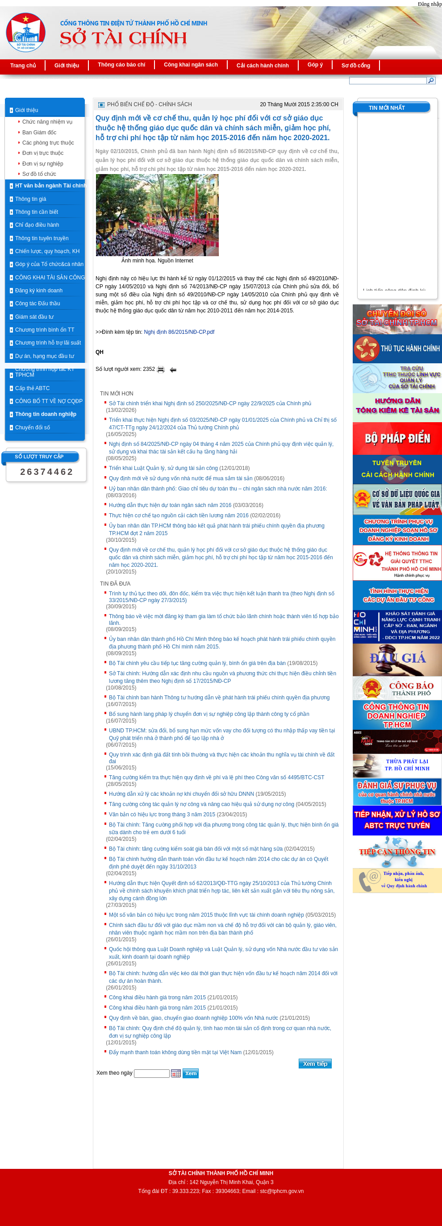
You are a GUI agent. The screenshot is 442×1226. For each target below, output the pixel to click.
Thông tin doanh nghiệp (45, 414)
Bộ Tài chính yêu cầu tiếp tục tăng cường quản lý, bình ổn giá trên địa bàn (197, 663)
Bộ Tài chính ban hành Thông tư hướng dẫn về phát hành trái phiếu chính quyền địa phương (219, 697)
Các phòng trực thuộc (48, 143)
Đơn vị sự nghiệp (42, 164)
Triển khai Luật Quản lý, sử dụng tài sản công (163, 468)
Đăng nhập (430, 4)
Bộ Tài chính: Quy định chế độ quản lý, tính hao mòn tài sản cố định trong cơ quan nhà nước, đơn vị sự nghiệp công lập (220, 1032)
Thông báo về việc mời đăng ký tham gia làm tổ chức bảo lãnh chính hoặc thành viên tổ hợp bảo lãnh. (224, 619)
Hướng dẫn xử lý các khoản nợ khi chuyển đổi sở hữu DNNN (181, 794)
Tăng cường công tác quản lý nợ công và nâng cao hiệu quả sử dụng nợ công (201, 804)
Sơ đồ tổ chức (39, 174)
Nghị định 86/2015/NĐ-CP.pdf (179, 332)
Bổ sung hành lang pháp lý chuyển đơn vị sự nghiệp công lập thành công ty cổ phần (209, 714)
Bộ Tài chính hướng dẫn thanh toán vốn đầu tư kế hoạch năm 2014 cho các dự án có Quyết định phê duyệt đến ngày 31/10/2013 (218, 863)
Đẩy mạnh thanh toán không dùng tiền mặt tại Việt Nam (175, 1052)
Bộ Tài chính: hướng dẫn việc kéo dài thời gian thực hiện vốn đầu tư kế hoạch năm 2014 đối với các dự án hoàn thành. (223, 977)
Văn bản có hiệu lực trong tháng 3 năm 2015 (162, 814)
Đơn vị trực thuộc (42, 153)
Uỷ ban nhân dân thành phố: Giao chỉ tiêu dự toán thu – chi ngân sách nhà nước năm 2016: (218, 489)
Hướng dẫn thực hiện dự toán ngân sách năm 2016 (170, 505)
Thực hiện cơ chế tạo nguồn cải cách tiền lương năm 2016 (179, 515)
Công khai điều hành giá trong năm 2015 (157, 997)
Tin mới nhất (387, 108)
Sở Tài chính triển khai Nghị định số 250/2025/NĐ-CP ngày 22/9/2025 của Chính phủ (210, 403)
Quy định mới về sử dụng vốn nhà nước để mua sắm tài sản (181, 478)
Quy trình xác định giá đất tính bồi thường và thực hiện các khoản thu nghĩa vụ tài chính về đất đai (221, 758)
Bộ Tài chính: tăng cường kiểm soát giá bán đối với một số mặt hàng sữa (196, 849)
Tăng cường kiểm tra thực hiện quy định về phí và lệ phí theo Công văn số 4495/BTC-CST (217, 777)
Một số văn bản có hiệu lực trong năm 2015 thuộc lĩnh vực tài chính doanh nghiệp (206, 915)
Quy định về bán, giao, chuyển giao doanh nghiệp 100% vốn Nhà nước (193, 1018)
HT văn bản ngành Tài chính (51, 186)
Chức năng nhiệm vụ (47, 122)
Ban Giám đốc (39, 132)
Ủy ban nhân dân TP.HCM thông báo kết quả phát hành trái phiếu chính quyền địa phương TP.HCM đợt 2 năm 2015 (217, 529)
